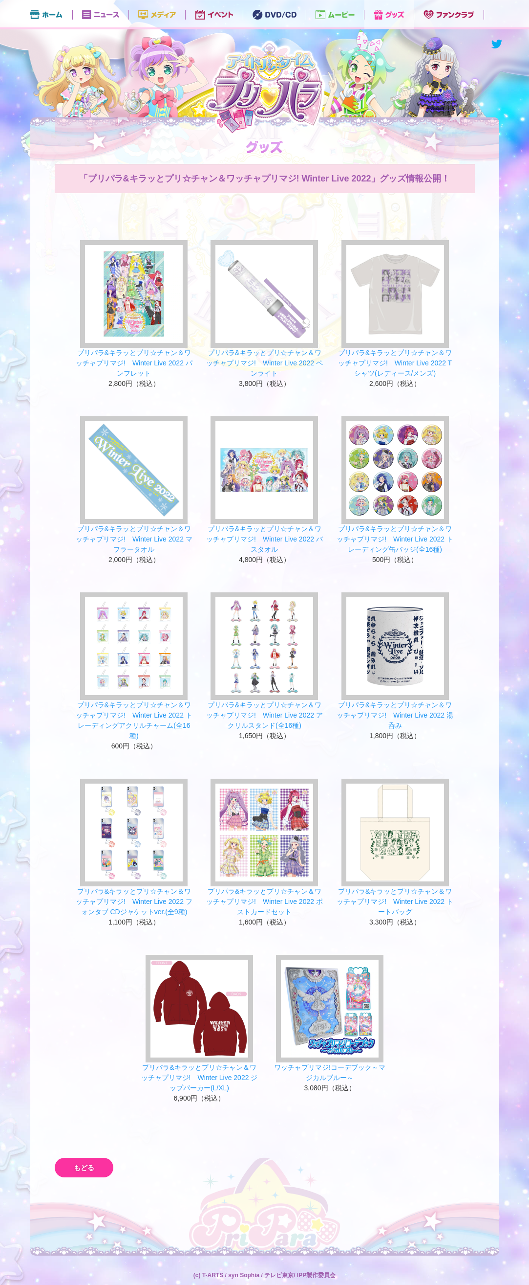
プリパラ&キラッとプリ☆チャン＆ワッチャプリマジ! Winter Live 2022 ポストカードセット (264, 901)
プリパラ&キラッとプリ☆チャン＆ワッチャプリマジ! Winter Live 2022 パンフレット (134, 363)
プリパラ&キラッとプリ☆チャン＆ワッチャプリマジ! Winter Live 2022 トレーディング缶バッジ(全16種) (395, 539)
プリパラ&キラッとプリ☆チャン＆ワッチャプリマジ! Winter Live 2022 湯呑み (395, 715)
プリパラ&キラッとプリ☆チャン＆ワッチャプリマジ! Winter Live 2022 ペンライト (264, 363)
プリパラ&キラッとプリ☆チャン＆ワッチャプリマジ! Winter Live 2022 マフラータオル (134, 539)
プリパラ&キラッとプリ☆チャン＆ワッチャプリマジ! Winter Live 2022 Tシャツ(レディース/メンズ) (395, 363)
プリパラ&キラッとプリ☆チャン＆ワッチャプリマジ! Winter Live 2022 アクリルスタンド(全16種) (264, 715)
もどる (84, 1168)
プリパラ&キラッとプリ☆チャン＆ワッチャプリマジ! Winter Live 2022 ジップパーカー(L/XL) (199, 1077)
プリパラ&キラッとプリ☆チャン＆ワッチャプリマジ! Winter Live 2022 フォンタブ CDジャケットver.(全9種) (134, 901)
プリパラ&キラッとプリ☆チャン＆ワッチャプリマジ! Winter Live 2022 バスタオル (264, 539)
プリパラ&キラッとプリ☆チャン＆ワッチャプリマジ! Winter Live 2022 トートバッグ (395, 901)
